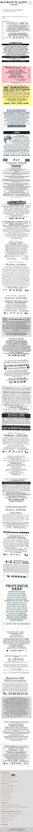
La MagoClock (5, 809)
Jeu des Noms (5, 794)
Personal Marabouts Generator (10, 805)
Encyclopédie (5, 773)
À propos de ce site (7, 820)
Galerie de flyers (8, 775)
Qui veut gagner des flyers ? (9, 786)
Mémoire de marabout (8, 792)
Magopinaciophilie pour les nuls (11, 811)
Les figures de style (6, 779)
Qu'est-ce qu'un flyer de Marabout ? (12, 814)
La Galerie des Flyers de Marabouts (12, 10)
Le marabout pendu (7, 790)
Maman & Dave (21, 830)
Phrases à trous (5, 796)
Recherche (4, 824)
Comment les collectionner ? (9, 816)
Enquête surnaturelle (7, 818)
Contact (3, 822)
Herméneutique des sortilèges (10, 781)
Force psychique (6, 798)
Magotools (4, 803)
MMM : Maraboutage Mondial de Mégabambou (15, 807)
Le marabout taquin (7, 788)
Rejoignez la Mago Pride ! (8, 777)
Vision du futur (5, 800)
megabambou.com (16, 829)
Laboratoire (5, 783)
